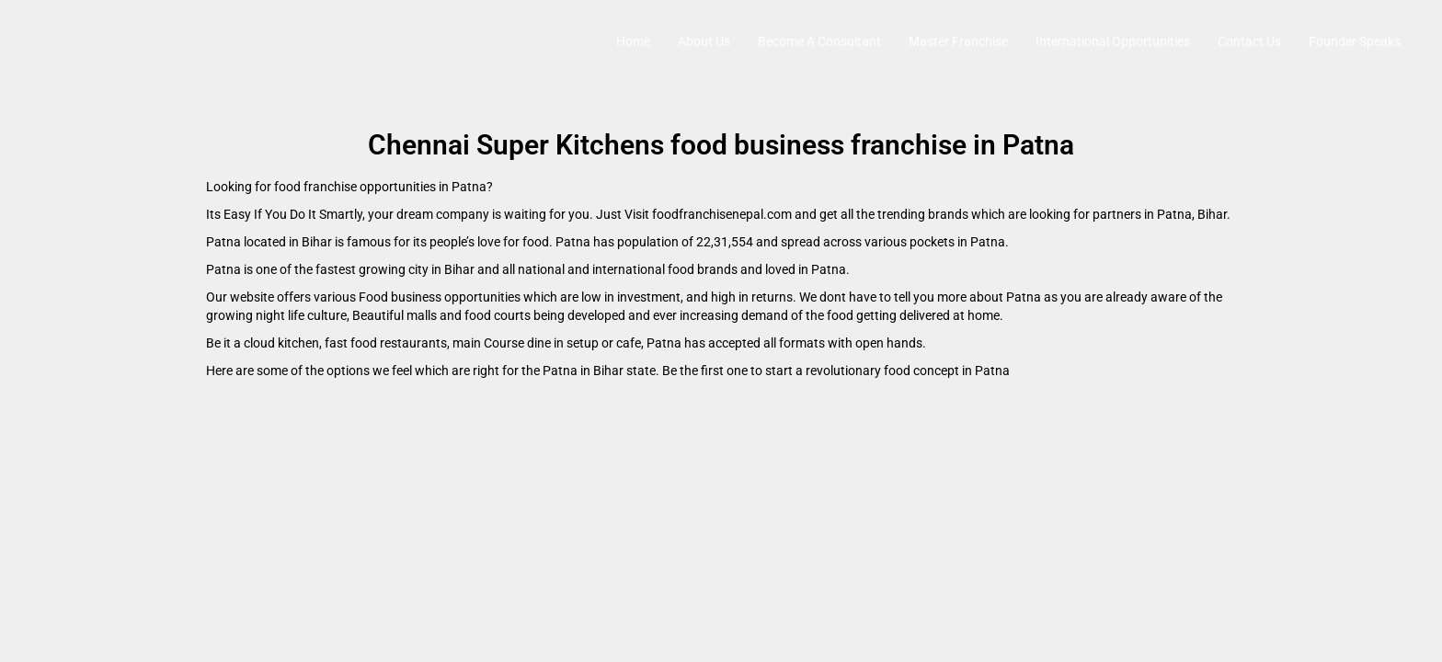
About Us (704, 41)
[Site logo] (33, 41)
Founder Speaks (1355, 41)
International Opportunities (1113, 41)
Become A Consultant (819, 41)
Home (633, 41)
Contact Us (1249, 41)
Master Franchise (958, 41)
